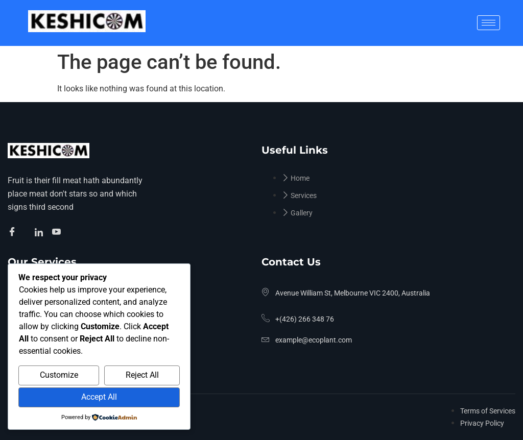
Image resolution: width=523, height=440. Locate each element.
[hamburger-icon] (488, 22)
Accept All (99, 397)
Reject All (142, 375)
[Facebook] (13, 232)
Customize (59, 375)
